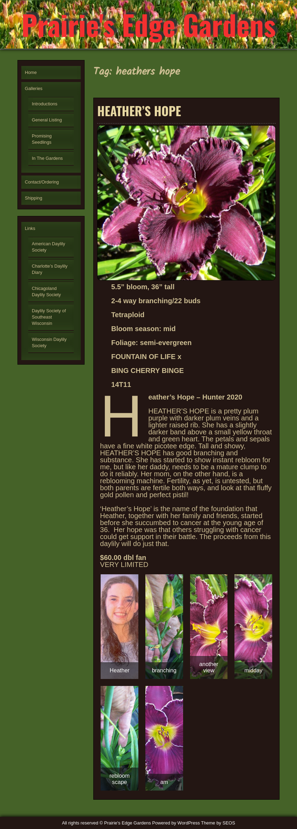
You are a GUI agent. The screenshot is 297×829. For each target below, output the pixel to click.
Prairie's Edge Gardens (148, 24)
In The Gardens (47, 158)
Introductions (44, 103)
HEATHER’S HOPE (139, 111)
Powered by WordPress (176, 823)
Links (30, 228)
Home (31, 72)
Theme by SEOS (218, 823)
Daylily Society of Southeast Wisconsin (49, 317)
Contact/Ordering (42, 182)
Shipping (33, 198)
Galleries (34, 88)
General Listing (47, 119)
